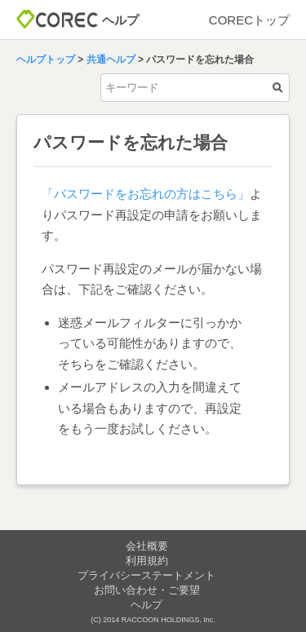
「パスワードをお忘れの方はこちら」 (146, 194)
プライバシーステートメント (146, 575)
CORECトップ (249, 20)
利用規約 (147, 561)
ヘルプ (146, 605)
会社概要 (147, 546)
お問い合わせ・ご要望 (147, 590)
